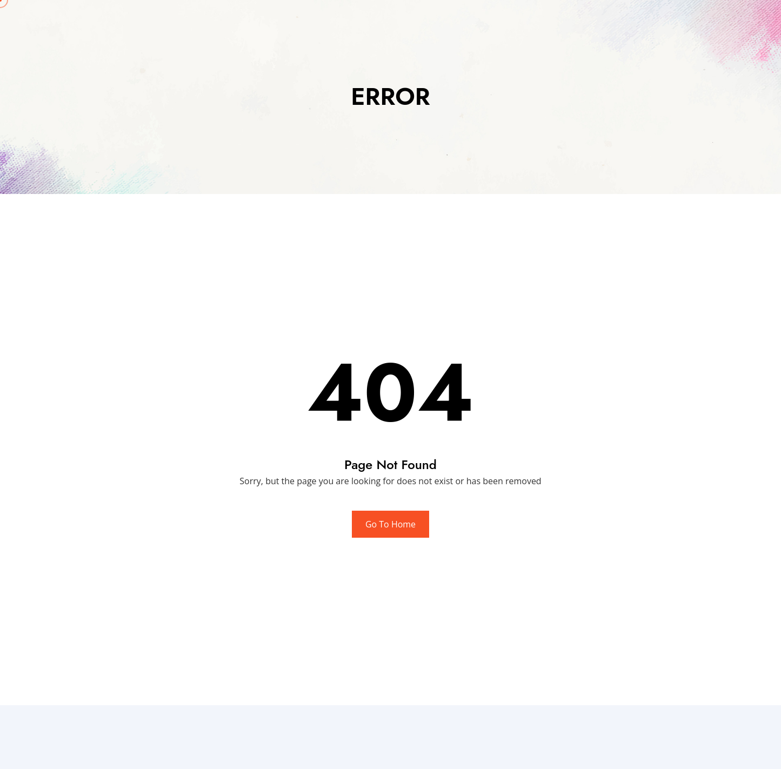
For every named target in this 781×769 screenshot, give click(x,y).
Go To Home (390, 524)
